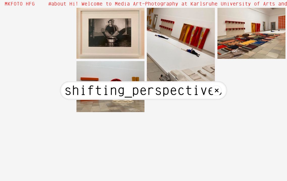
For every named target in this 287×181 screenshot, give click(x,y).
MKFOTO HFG (20, 4)
